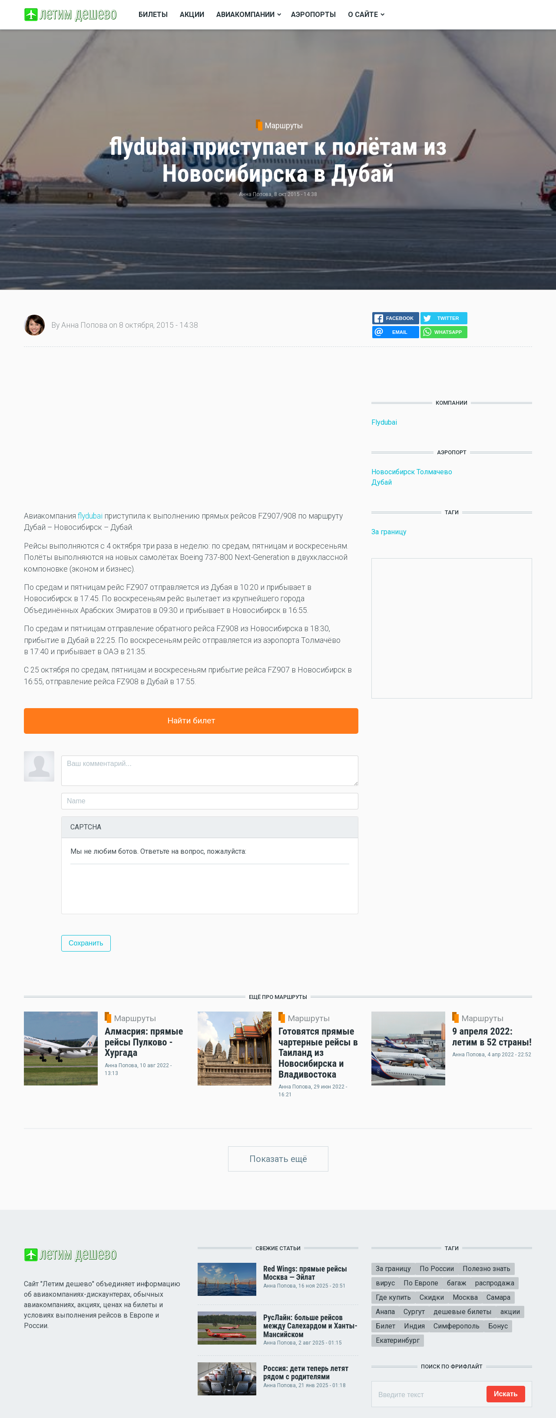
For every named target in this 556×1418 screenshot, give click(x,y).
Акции (192, 14)
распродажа (494, 1283)
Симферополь (457, 1326)
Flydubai (384, 422)
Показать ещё (278, 1159)
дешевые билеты (463, 1312)
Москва (465, 1297)
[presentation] (136, 888)
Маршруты (284, 125)
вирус (385, 1283)
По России (437, 1269)
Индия (414, 1326)
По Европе (421, 1283)
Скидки (432, 1297)
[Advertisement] (191, 428)
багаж (457, 1283)
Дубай (381, 482)
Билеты (153, 14)
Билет (385, 1326)
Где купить (393, 1297)
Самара (498, 1297)
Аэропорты (313, 14)
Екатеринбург (398, 1340)
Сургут (414, 1312)
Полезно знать (486, 1269)
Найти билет (191, 721)
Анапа (385, 1312)
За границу (389, 532)
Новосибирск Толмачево (411, 472)
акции (510, 1312)
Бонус (498, 1326)
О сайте (363, 14)
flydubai (90, 516)
